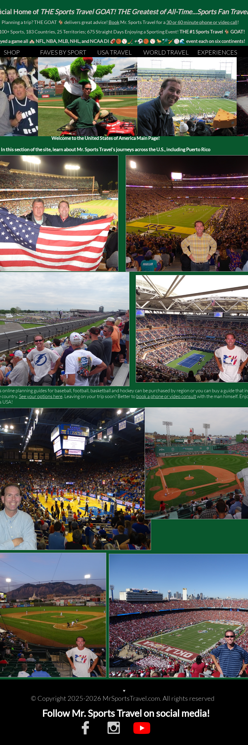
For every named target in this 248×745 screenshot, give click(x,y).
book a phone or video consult (166, 396)
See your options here (40, 396)
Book (114, 22)
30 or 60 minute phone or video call (201, 22)
